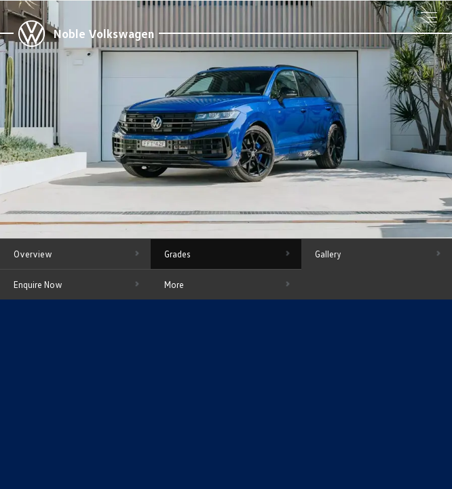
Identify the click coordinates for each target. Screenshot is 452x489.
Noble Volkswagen (103, 33)
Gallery (328, 254)
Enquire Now (38, 284)
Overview (33, 254)
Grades (177, 254)
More (174, 284)
